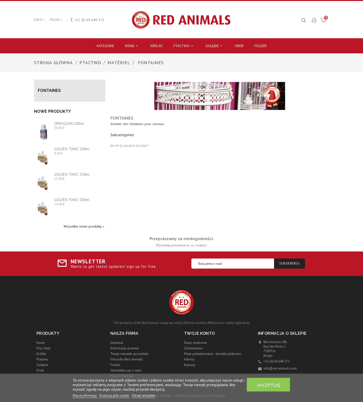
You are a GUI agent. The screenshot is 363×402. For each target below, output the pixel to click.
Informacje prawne (124, 348)
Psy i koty (44, 348)
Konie (132, 46)
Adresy (189, 359)
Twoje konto (199, 333)
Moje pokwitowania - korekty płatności (212, 353)
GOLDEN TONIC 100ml (71, 149)
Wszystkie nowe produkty (84, 227)
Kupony (189, 364)
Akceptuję (268, 385)
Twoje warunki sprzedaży (129, 353)
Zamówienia (193, 348)
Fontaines (49, 90)
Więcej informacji (85, 395)
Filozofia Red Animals (126, 359)
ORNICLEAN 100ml (69, 123)
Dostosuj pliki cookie (114, 395)
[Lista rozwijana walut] (40, 20)
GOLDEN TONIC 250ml (71, 174)
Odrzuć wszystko (143, 395)
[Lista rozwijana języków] (57, 20)
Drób (239, 46)
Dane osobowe (195, 342)
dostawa (116, 342)
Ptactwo (184, 46)
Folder (260, 46)
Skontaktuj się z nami (125, 370)
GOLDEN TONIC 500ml (71, 199)
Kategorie (105, 46)
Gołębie (214, 46)
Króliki (156, 46)
